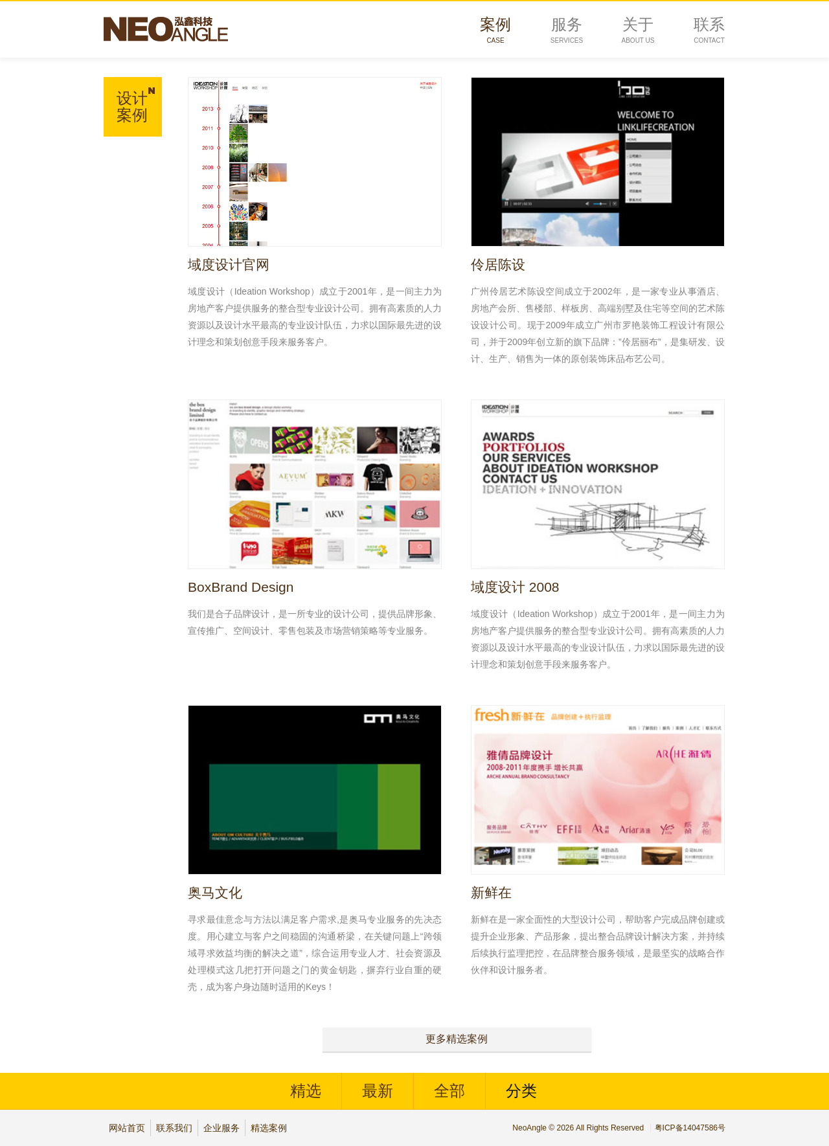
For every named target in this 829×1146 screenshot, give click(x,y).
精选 (305, 1090)
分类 (521, 1090)
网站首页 (127, 1128)
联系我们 (174, 1128)
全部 (449, 1090)
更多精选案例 (457, 1038)
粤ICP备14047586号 (690, 1127)
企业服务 (221, 1128)
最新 (377, 1090)
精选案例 (269, 1128)
